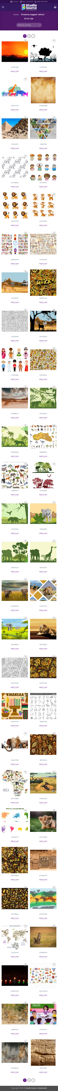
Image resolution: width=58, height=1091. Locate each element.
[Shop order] (29, 25)
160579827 (43, 644)
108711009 (15, 105)
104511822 (43, 67)
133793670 (43, 375)
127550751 (43, 259)
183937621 (43, 721)
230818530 (43, 952)
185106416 (43, 760)
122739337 (43, 182)
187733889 (15, 798)
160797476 (43, 683)
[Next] (33, 36)
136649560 (15, 452)
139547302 (15, 567)
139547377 (43, 567)
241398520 (15, 1068)
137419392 (14, 529)
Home (16, 15)
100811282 (14, 67)
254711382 (43, 1068)
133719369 (14, 375)
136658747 (43, 452)
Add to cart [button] (15, 71)
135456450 (43, 413)
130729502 (43, 336)
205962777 (43, 875)
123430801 (43, 221)
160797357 (15, 683)
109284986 (43, 105)
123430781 (15, 221)
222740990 (43, 914)
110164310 (14, 144)
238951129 (14, 1029)
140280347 (15, 606)
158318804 (15, 644)
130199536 (14, 336)
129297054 (43, 298)
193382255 (43, 798)
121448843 (15, 182)
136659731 (14, 490)
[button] (3, 7)
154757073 (43, 606)
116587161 (43, 144)
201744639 (43, 837)
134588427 (15, 413)
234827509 (15, 991)
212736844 (15, 914)
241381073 (43, 1029)
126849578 (15, 259)
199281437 (14, 837)
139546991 (43, 529)
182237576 (15, 721)
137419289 (43, 490)
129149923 (14, 298)
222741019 (14, 952)
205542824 (15, 875)
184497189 (15, 760)
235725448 (43, 991)
